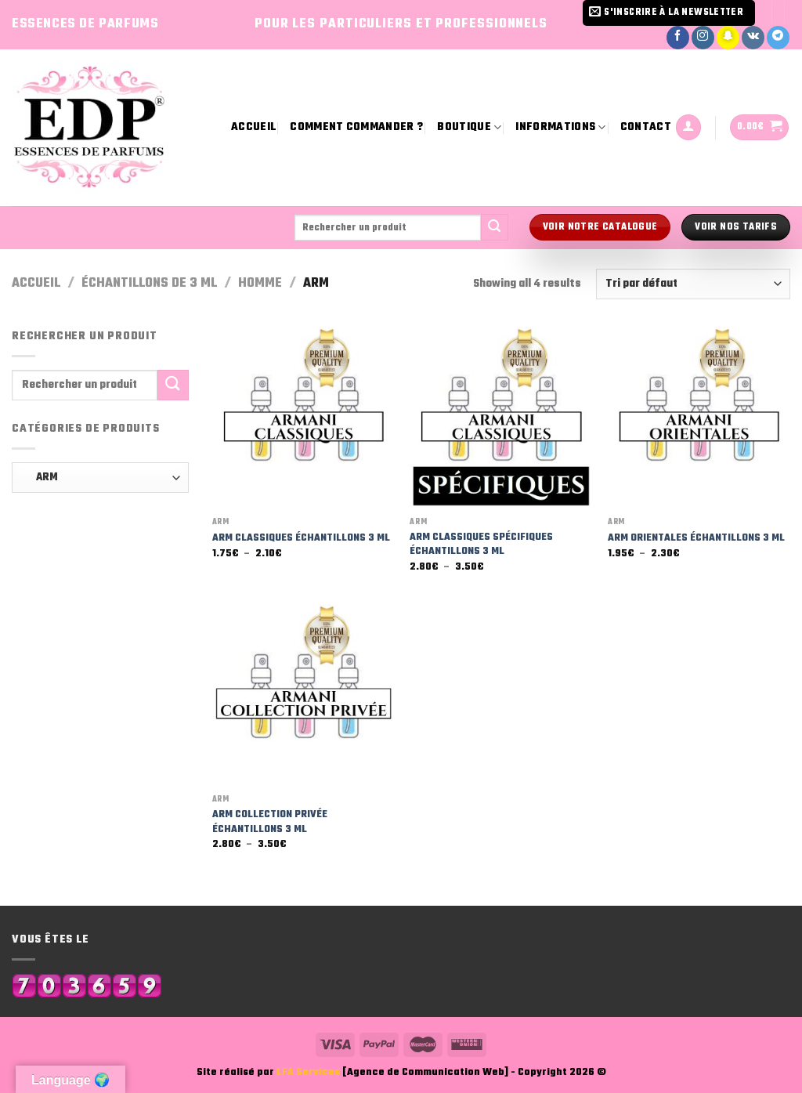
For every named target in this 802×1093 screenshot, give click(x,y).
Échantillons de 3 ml (149, 283)
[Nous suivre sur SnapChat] (728, 37)
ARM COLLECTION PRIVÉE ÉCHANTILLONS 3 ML (269, 822)
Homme (260, 283)
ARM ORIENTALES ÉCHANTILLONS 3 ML (696, 538)
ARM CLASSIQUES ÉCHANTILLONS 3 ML (301, 538)
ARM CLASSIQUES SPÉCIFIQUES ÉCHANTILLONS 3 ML (481, 544)
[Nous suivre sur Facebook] (678, 37)
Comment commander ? (356, 127)
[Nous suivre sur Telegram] (778, 37)
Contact (645, 127)
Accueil (253, 127)
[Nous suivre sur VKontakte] (753, 37)
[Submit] (494, 227)
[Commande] (693, 284)
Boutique (469, 127)
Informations (560, 127)
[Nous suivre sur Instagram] (703, 37)
